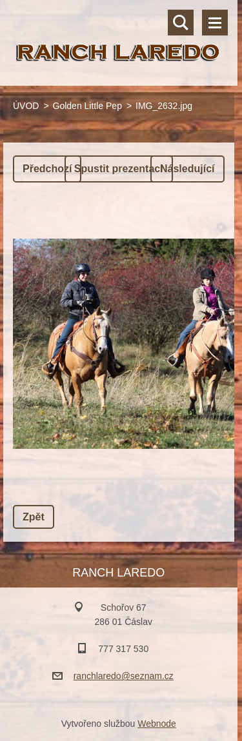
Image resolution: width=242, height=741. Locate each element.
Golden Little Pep (87, 106)
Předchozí (47, 168)
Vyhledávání (181, 22)
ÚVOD (26, 106)
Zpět (34, 516)
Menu (215, 22)
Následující (187, 168)
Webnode (156, 723)
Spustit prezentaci (118, 168)
